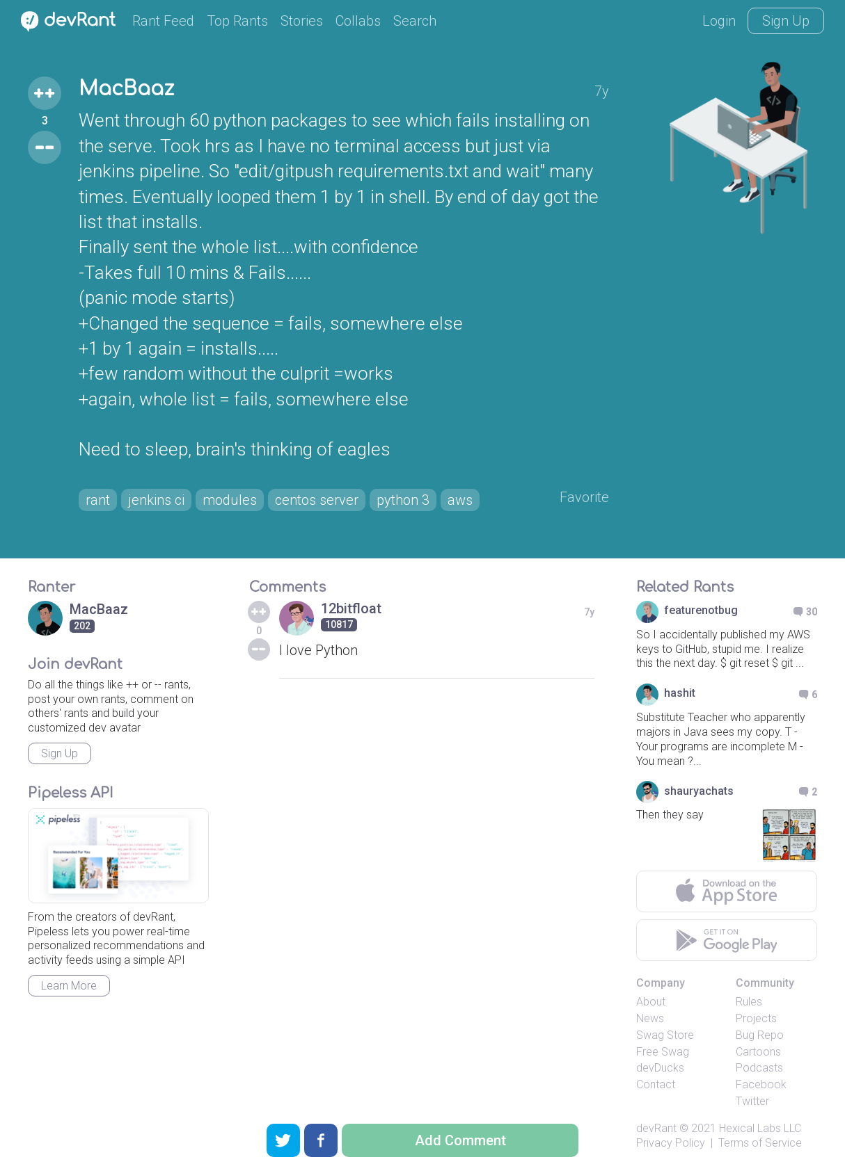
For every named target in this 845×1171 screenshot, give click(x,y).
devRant (656, 1128)
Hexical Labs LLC (760, 1128)
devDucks (660, 1067)
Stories (302, 21)
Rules (749, 1001)
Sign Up (786, 21)
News (650, 1018)
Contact (655, 1084)
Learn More (69, 985)
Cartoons (758, 1051)
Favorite (584, 497)
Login (719, 21)
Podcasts (759, 1067)
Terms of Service (760, 1142)
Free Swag (662, 1051)
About (650, 1001)
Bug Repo (760, 1035)
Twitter (752, 1101)
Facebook (761, 1084)
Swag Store (665, 1035)
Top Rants (237, 21)
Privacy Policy (670, 1142)
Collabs (358, 21)
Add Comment (460, 1140)
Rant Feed (163, 21)
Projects (756, 1018)
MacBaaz (126, 89)
